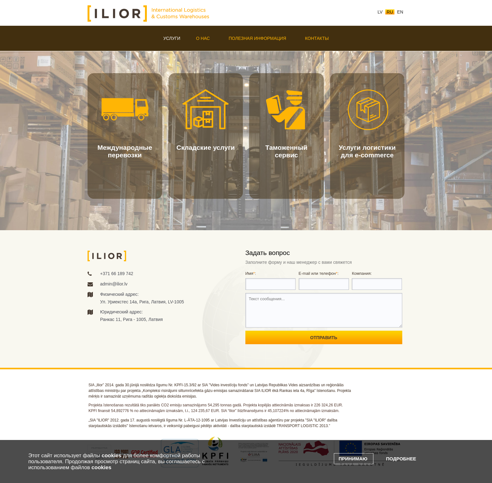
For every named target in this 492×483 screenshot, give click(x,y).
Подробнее (401, 458)
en (400, 11)
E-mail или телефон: (319, 273)
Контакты (317, 38)
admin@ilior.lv (113, 283)
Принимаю (354, 458)
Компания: (362, 273)
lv (379, 11)
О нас (203, 38)
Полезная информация (257, 38)
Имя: (250, 273)
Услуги (171, 38)
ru (390, 11)
